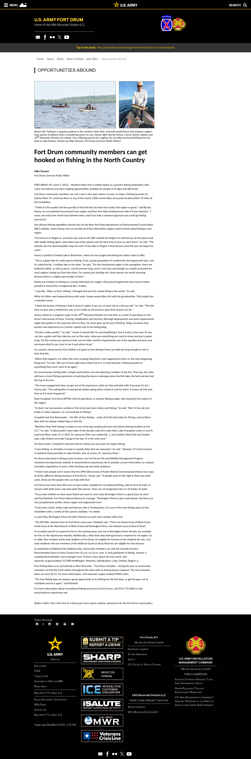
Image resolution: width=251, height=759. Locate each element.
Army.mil (55, 659)
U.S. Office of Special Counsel (144, 664)
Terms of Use (41, 676)
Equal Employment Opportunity (50, 699)
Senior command (136, 706)
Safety (131, 659)
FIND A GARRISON (195, 674)
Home (40, 59)
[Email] (72, 624)
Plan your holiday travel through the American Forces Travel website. (125, 47)
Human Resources (184, 688)
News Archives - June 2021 (82, 59)
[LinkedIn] (49, 624)
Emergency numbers (138, 649)
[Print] (65, 624)
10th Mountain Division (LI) (143, 712)
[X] (43, 624)
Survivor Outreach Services (190, 679)
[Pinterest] (57, 624)
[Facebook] (37, 624)
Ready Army (40, 686)
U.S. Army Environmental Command (193, 697)
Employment (40, 665)
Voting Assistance (137, 654)
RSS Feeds (40, 704)
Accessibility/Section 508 (48, 681)
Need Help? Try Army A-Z (48, 692)
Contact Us (40, 709)
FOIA (37, 671)
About (50, 59)
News (60, 59)
